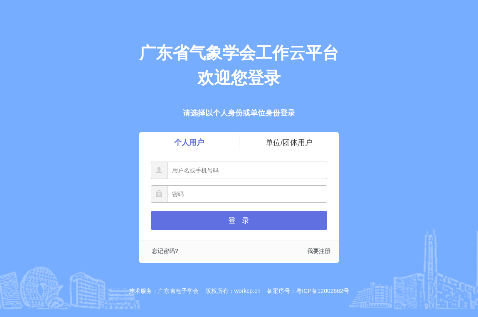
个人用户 (189, 142)
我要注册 (318, 251)
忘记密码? (165, 251)
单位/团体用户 (289, 142)
